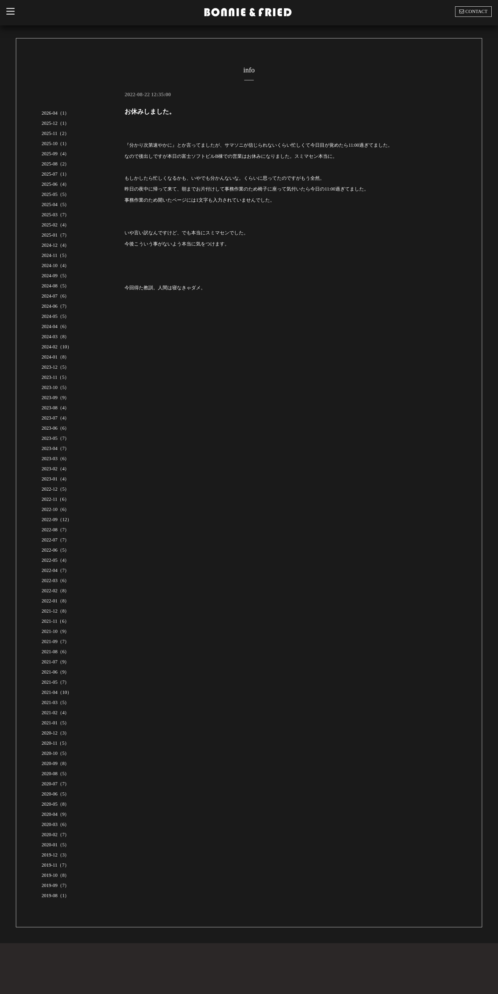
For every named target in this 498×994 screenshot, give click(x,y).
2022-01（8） (56, 600)
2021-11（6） (55, 621)
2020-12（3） (56, 732)
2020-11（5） (55, 743)
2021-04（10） (57, 692)
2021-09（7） (56, 641)
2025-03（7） (56, 214)
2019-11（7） (55, 865)
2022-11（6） (55, 499)
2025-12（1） (56, 123)
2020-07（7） (56, 783)
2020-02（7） (56, 834)
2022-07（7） (56, 539)
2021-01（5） (56, 722)
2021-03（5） (56, 702)
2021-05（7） (56, 682)
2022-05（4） (56, 560)
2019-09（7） (56, 885)
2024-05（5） (56, 316)
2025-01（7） (56, 235)
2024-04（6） (56, 326)
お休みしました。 (149, 111)
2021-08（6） (56, 651)
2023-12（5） (56, 367)
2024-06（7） (56, 306)
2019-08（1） (56, 895)
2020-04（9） (56, 814)
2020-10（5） (56, 753)
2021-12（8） (56, 611)
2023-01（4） (56, 478)
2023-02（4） (56, 468)
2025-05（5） (56, 194)
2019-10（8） (56, 875)
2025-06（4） (56, 184)
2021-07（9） (56, 661)
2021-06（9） (56, 672)
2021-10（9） (56, 631)
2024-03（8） (56, 336)
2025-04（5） (56, 204)
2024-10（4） (56, 265)
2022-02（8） (56, 590)
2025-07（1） (56, 174)
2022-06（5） (56, 550)
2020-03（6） (56, 824)
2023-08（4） (56, 407)
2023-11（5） (55, 377)
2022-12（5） (56, 489)
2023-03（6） (56, 458)
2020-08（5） (56, 773)
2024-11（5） (55, 255)
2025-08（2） (56, 163)
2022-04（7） (56, 570)
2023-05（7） (56, 438)
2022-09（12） (57, 519)
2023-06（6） (56, 428)
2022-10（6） (56, 509)
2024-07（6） (56, 296)
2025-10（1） (56, 143)
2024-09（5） (56, 275)
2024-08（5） (56, 285)
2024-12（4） (56, 245)
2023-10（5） (56, 387)
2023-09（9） (56, 397)
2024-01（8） (56, 356)
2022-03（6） (56, 580)
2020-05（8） (56, 804)
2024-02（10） (57, 346)
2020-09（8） (56, 763)
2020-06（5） (56, 793)
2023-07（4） (56, 417)
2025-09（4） (56, 153)
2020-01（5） (56, 844)
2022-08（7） (56, 529)
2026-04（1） (56, 113)
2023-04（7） (56, 448)
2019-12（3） (56, 854)
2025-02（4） (56, 224)
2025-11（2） (55, 133)
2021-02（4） (56, 712)
